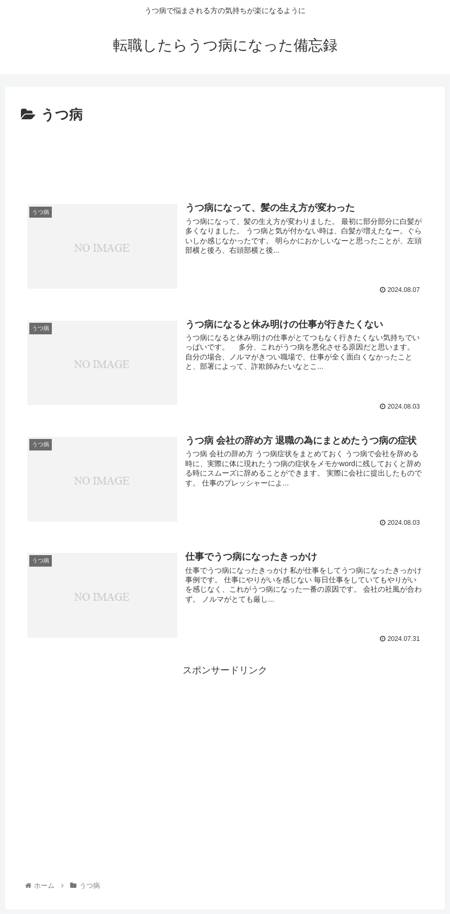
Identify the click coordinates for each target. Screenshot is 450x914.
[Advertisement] (225, 155)
